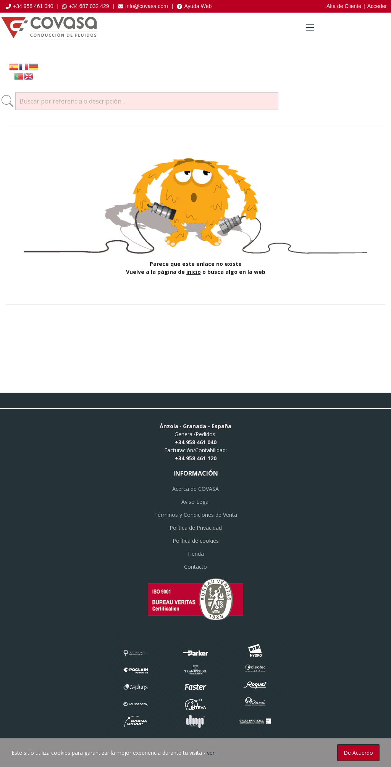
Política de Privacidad (196, 527)
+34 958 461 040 (29, 6)
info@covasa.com (143, 6)
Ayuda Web (194, 6)
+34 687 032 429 (85, 6)
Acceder (377, 6)
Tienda (195, 553)
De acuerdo (358, 752)
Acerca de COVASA (195, 488)
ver (211, 752)
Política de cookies (196, 540)
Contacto (195, 566)
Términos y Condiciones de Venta (195, 514)
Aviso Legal (195, 501)
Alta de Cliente (343, 6)
